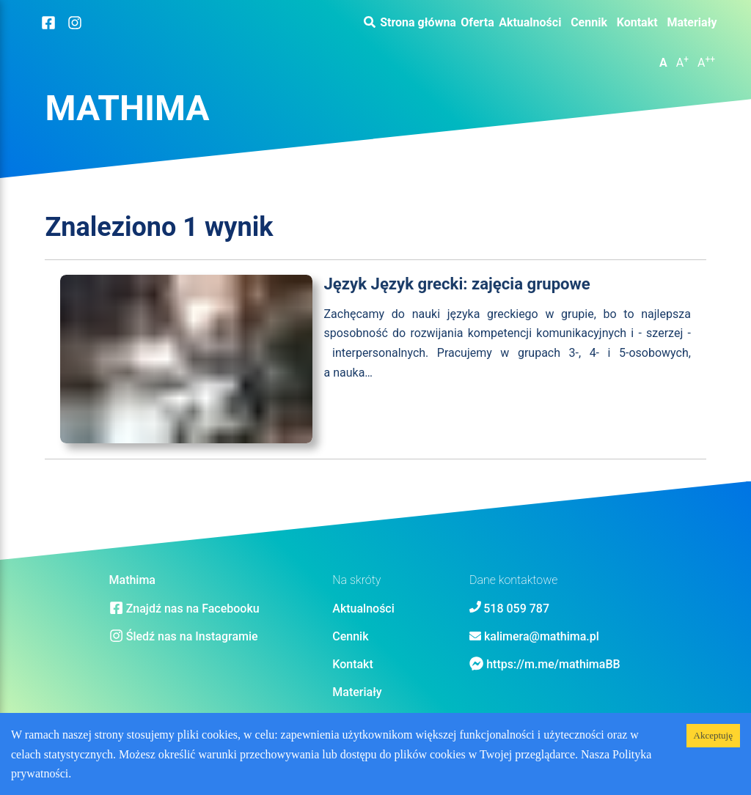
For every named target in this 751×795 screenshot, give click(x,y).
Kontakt (637, 22)
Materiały (692, 22)
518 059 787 (516, 608)
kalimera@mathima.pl (541, 636)
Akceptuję (713, 735)
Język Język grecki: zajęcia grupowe (457, 283)
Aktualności (530, 22)
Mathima (127, 108)
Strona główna (418, 22)
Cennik (589, 22)
